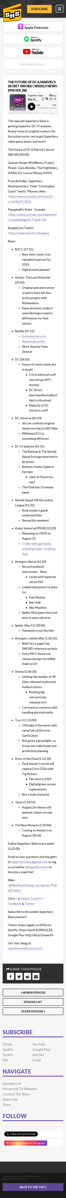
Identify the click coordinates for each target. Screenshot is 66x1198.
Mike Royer (19, 1179)
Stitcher (38, 1055)
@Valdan (23, 898)
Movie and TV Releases (20, 1088)
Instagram (43, 885)
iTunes (7, 1044)
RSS (5, 1060)
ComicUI (36, 898)
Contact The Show (16, 1094)
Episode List (33, 1002)
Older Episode (32, 1011)
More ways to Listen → (33, 64)
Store (7, 1104)
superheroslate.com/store (25, 948)
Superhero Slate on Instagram (26, 1143)
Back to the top (33, 1187)
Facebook (14, 903)
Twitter (29, 903)
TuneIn (8, 1055)
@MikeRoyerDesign (21, 885)
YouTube (38, 1044)
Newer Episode (34, 992)
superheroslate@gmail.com (29, 862)
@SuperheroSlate (36, 867)
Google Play (41, 1049)
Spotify (8, 1049)
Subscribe (39, 9)
